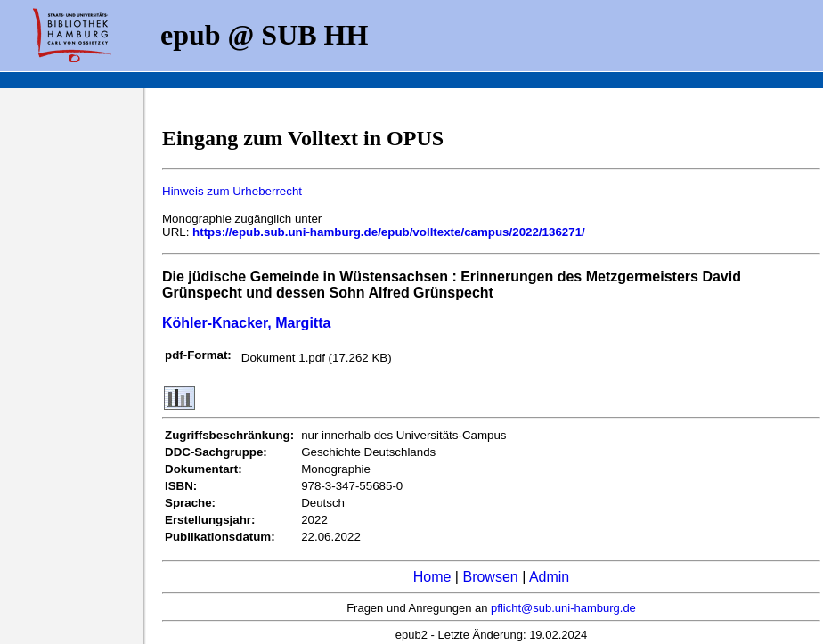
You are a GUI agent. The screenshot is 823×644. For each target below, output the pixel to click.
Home (432, 576)
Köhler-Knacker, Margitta (246, 322)
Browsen (489, 576)
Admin (549, 576)
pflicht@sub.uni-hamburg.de (563, 608)
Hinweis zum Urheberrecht (232, 191)
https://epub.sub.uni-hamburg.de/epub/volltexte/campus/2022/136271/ (388, 232)
